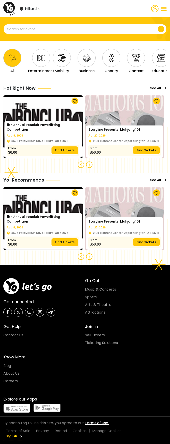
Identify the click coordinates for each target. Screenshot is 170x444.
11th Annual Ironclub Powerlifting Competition (33, 127)
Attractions (95, 312)
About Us (11, 373)
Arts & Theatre (98, 304)
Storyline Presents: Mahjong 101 (114, 129)
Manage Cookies (106, 430)
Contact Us (13, 335)
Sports (91, 297)
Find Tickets (65, 150)
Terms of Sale (18, 430)
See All (158, 88)
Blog (7, 365)
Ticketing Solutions (101, 342)
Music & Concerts (100, 289)
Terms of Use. (97, 423)
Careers (10, 381)
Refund (61, 430)
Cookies (80, 430)
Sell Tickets (95, 335)
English (14, 436)
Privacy (42, 430)
